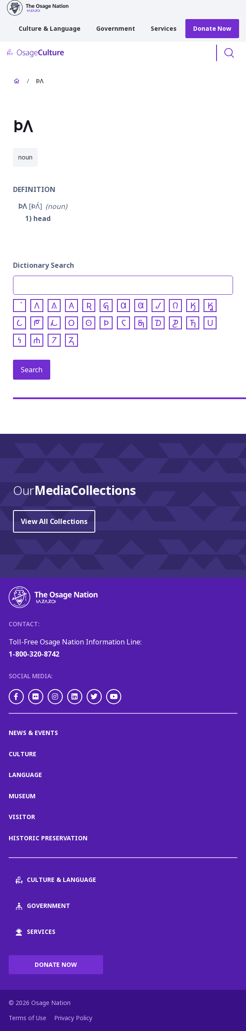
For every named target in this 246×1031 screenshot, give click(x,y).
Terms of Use (27, 1018)
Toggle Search (229, 53)
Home (16, 81)
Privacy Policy (73, 1018)
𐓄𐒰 (22, 206)
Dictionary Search (43, 265)
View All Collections (54, 521)
